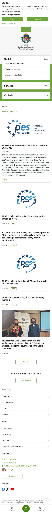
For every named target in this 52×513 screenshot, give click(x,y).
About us (6, 414)
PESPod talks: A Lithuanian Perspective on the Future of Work (23, 217)
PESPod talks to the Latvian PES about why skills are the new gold (24, 282)
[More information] (12, 470)
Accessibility (7, 434)
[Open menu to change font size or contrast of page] (40, 509)
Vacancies (6, 396)
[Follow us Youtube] (12, 489)
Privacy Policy (7, 428)
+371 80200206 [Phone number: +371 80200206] (10, 459)
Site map (6, 440)
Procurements (8, 402)
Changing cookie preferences (13, 446)
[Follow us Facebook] (3, 489)
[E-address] (6, 470)
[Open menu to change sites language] (11, 509)
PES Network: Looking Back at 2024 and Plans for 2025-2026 (25, 146)
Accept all (37, 19)
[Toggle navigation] (26, 508)
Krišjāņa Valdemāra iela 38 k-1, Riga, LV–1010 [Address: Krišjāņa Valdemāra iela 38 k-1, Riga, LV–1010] (20, 466)
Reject (12, 19)
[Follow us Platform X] (7, 489)
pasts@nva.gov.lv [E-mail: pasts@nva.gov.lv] (10, 462)
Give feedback (26, 380)
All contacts (12, 476)
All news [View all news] (26, 362)
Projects (5, 408)
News (5, 179)
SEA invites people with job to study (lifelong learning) (23, 298)
